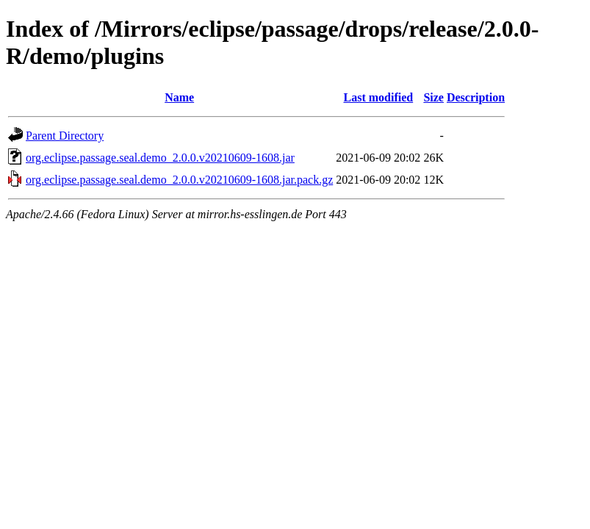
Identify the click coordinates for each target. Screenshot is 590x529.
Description (476, 97)
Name (179, 97)
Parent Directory (65, 135)
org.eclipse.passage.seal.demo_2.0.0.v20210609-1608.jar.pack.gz (179, 179)
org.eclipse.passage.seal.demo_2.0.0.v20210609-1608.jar (160, 157)
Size (433, 97)
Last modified (378, 97)
